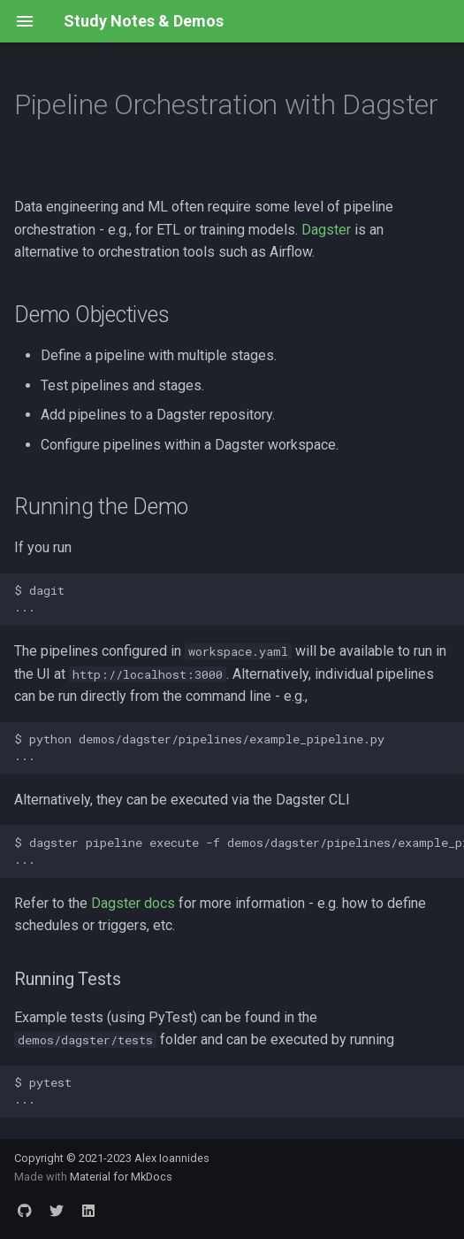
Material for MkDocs (121, 1176)
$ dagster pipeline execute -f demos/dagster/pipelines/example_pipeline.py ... (239, 851)
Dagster (326, 229)
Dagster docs (133, 903)
